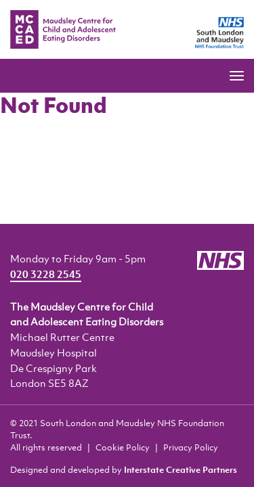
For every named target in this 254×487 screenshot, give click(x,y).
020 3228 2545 (45, 274)
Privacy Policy (190, 447)
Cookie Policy (123, 447)
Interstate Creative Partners (180, 469)
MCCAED (63, 29)
